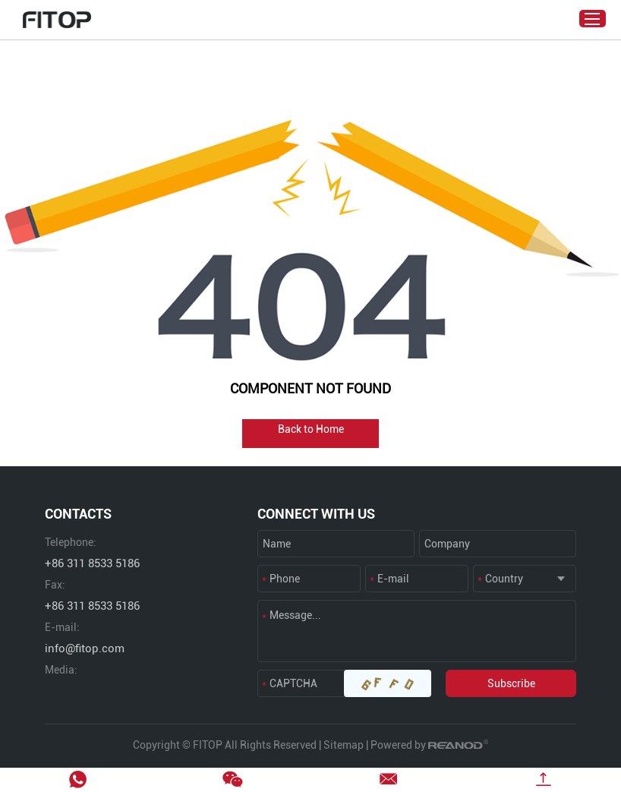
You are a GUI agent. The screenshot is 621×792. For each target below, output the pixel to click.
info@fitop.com (85, 648)
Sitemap (343, 745)
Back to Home (311, 429)
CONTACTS (78, 514)
